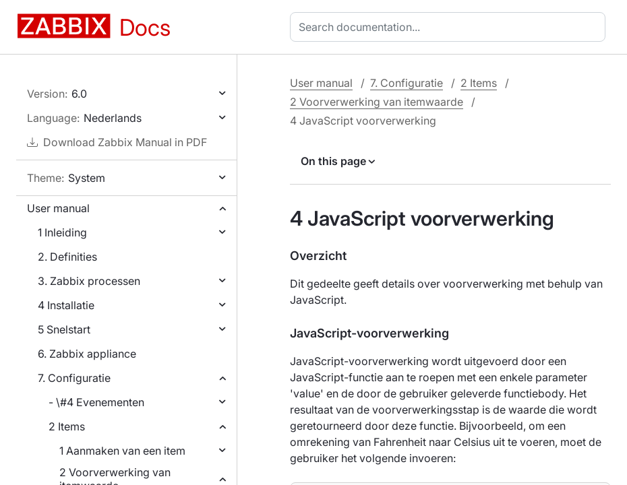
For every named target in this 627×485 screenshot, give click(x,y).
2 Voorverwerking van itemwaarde (376, 101)
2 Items (67, 426)
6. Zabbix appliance (87, 353)
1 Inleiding (62, 232)
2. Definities (67, 256)
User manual (58, 208)
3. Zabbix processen (89, 281)
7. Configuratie (74, 378)
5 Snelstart (64, 329)
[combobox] (450, 27)
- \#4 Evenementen (96, 402)
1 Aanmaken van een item (122, 450)
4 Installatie (66, 305)
